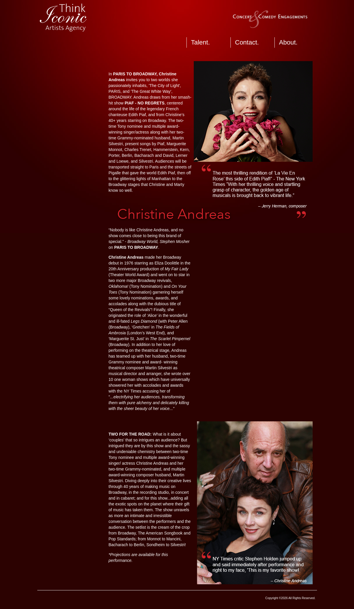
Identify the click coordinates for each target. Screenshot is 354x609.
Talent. (200, 42)
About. (288, 42)
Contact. (247, 42)
